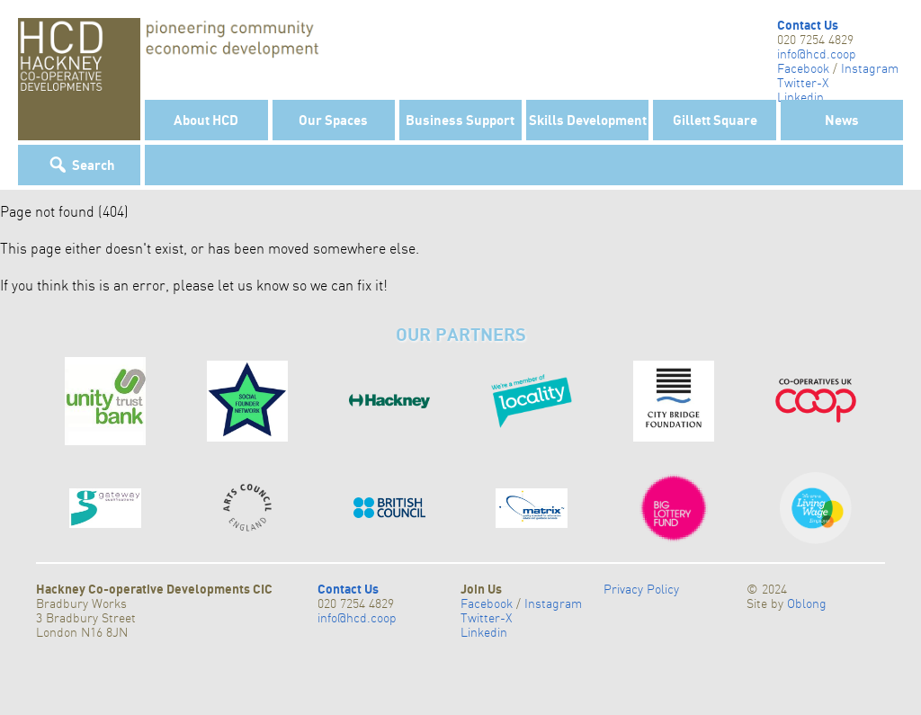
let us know (253, 285)
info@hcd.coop (816, 54)
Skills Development (588, 120)
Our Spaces (333, 120)
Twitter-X (802, 83)
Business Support (460, 120)
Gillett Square (715, 120)
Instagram (870, 68)
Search (93, 164)
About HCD (206, 120)
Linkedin (800, 97)
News (842, 120)
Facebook (803, 68)
